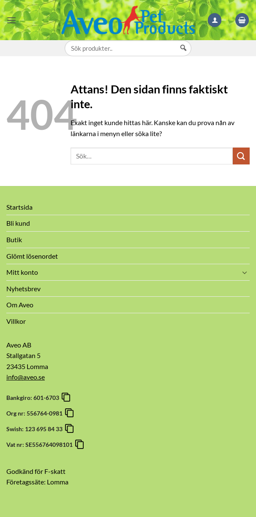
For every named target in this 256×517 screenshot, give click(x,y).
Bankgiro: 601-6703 (34, 397)
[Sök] (183, 55)
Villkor (16, 321)
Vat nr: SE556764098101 (40, 444)
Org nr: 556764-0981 (35, 413)
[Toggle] (245, 272)
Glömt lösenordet (32, 256)
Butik (14, 239)
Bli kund (18, 223)
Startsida (19, 207)
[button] (11, 20)
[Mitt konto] (214, 20)
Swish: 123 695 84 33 (35, 428)
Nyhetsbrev (23, 288)
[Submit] (241, 156)
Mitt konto (22, 272)
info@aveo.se (25, 377)
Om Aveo (19, 305)
